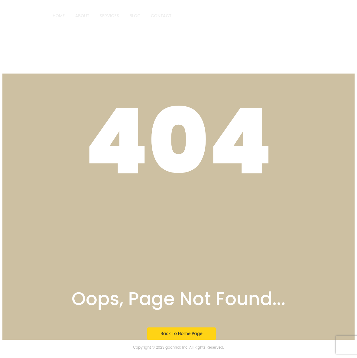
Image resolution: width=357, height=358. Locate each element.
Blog (135, 16)
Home (59, 16)
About (82, 16)
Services (109, 16)
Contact (161, 16)
